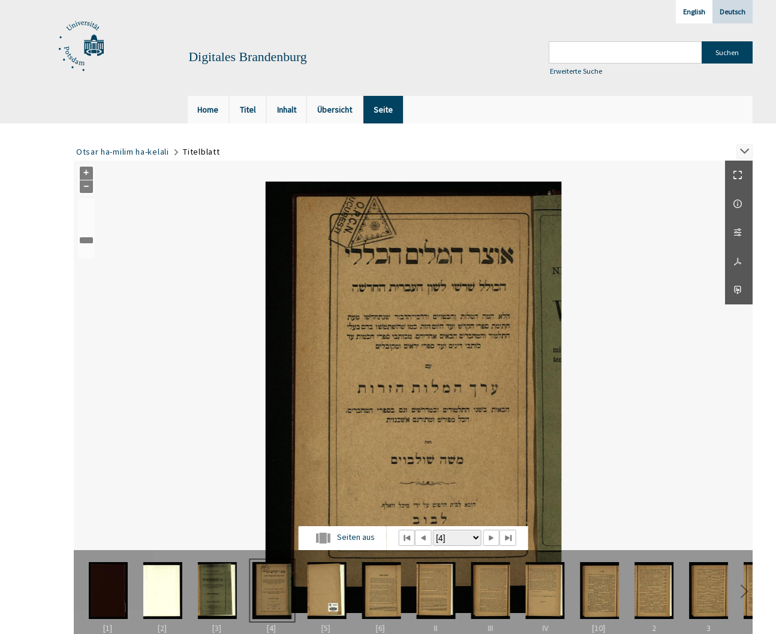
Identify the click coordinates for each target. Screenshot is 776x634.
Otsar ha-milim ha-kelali (122, 151)
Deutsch (732, 11)
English (694, 11)
